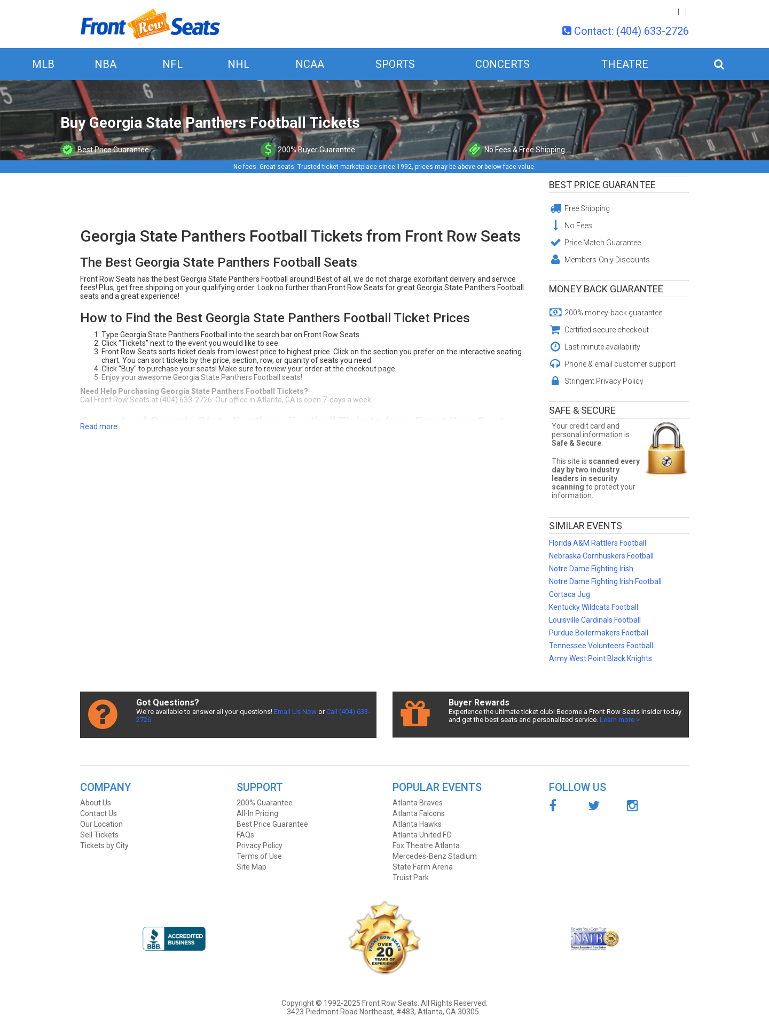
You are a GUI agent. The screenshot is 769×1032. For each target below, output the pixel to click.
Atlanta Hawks (417, 824)
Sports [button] (395, 64)
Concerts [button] (502, 64)
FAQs (245, 835)
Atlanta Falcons (419, 813)
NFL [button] (172, 64)
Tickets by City (104, 845)
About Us (95, 802)
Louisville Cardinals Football (595, 620)
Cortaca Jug (569, 594)
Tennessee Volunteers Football (601, 645)
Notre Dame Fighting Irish (591, 568)
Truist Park (411, 877)
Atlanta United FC (422, 835)
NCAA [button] (309, 64)
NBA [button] (105, 64)
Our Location (101, 824)
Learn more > (620, 720)
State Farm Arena (423, 867)
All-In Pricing (257, 813)
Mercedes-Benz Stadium (435, 856)
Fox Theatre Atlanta (426, 845)
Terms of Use (259, 856)
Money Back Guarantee (606, 288)
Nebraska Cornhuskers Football (601, 556)
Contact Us (98, 813)
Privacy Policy (260, 845)
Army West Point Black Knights (600, 658)
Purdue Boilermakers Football (598, 632)
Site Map (251, 867)
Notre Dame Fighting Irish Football (605, 581)
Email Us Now (295, 712)
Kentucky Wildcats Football (593, 607)
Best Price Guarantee (602, 184)
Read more (98, 426)
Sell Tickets (99, 835)
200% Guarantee (265, 802)
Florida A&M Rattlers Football (597, 543)
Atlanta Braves (418, 802)
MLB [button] (43, 64)
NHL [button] (238, 64)
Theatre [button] (624, 64)
